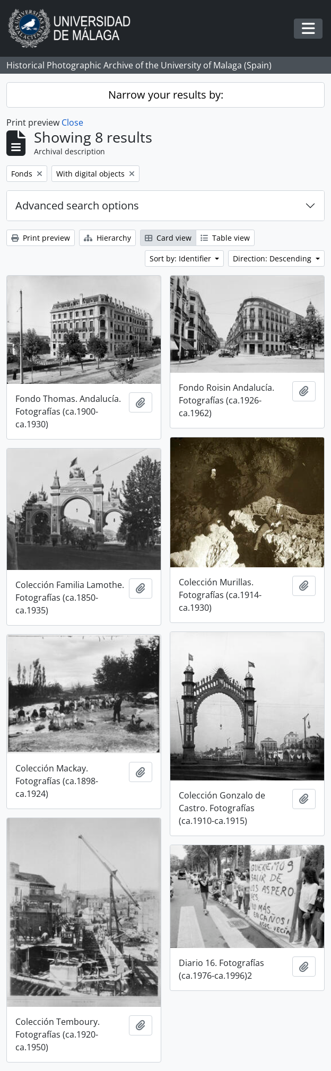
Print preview (40, 238)
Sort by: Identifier (181, 258)
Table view (225, 238)
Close (72, 122)
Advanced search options (77, 205)
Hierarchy (107, 238)
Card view (168, 238)
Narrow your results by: (165, 94)
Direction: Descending (273, 258)
